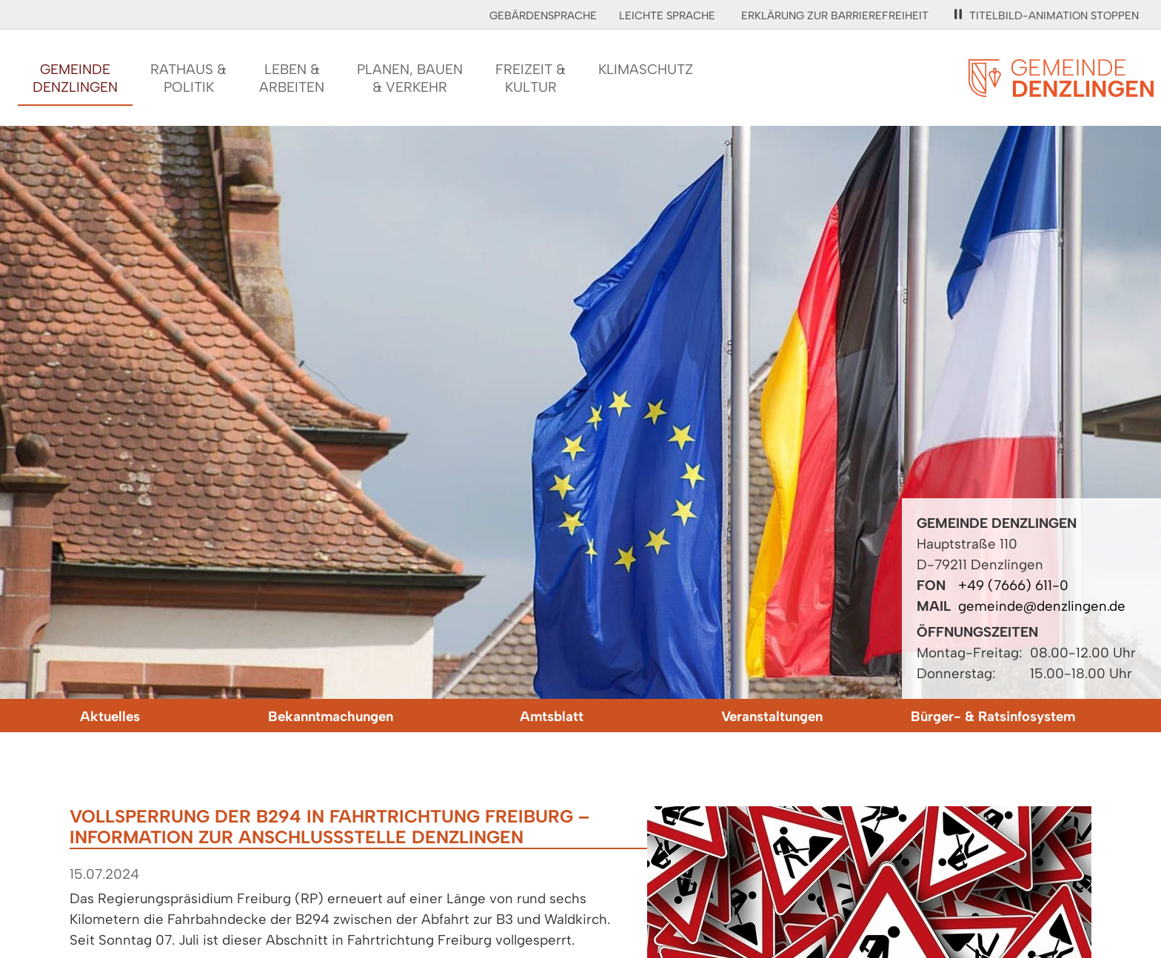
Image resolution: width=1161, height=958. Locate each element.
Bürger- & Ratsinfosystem (993, 716)
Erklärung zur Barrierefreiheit (835, 15)
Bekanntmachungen (330, 716)
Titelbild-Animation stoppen (1046, 15)
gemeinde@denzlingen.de (1041, 605)
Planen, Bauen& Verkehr (410, 78)
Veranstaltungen (772, 716)
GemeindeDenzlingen (75, 78)
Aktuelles (110, 716)
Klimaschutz (645, 69)
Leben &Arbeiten (291, 78)
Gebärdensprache (543, 15)
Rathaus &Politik (188, 78)
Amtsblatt (551, 716)
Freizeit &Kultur (530, 78)
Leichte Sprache (667, 15)
